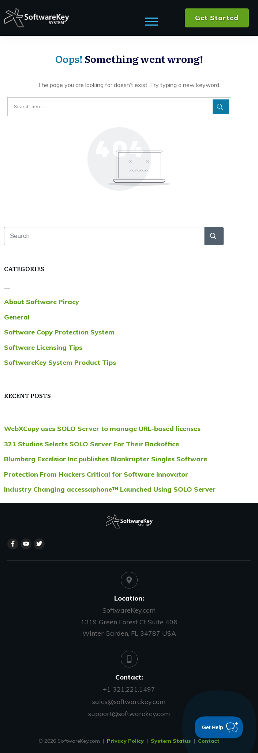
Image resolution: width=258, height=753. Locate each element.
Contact (209, 741)
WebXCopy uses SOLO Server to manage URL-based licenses (102, 428)
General (17, 317)
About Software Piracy (41, 302)
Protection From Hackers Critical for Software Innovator (96, 474)
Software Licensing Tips (43, 347)
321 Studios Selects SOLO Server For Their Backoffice (91, 444)
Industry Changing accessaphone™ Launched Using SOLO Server (110, 489)
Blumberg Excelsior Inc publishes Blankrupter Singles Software (105, 459)
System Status (171, 741)
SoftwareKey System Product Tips (60, 362)
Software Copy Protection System (59, 332)
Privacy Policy (125, 741)
